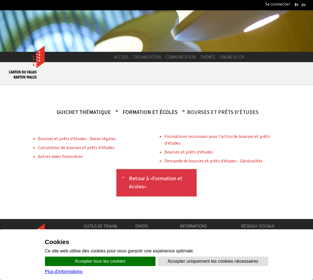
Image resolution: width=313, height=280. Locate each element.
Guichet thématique (84, 112)
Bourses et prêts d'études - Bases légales (77, 139)
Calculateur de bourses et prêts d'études (76, 147)
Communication (180, 57)
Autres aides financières (60, 156)
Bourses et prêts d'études (188, 152)
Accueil (121, 57)
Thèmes (207, 57)
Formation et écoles (150, 112)
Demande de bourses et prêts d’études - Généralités (213, 161)
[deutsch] (303, 5)
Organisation (147, 57)
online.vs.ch (231, 57)
